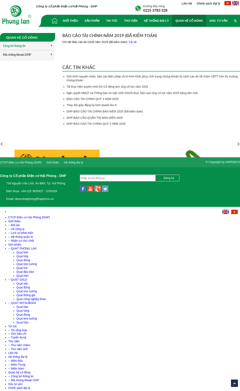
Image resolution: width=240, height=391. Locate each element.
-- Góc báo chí (17, 332)
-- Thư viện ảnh (18, 347)
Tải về (133, 42)
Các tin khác (78, 67)
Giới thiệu (70, 20)
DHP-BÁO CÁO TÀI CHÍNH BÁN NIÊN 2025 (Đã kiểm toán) (104, 111)
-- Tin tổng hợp (17, 328)
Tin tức (112, 20)
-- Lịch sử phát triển (20, 231)
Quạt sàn (22, 281)
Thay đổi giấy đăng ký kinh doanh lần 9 (91, 105)
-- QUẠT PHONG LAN (22, 246)
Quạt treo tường (26, 262)
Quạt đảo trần (25, 270)
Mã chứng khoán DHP (27, 54)
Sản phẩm (92, 20)
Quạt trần (22, 274)
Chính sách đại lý (208, 3)
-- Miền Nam (16, 366)
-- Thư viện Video (19, 343)
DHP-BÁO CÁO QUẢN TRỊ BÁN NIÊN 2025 (94, 117)
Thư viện (130, 20)
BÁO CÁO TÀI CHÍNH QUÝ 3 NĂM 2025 (92, 99)
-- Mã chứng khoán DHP (23, 378)
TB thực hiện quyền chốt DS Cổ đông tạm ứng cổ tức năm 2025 (107, 86)
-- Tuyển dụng (17, 335)
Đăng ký (169, 176)
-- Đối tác (14, 223)
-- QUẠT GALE (17, 278)
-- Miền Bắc (15, 359)
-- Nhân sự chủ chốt (21, 239)
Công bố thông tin (27, 46)
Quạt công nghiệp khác (31, 297)
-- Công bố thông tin (21, 374)
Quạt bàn (22, 250)
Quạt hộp (22, 254)
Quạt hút (21, 266)
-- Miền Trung (16, 363)
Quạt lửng (22, 309)
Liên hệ (187, 3)
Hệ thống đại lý (156, 20)
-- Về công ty (16, 227)
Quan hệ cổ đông (189, 20)
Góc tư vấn (218, 20)
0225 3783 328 (155, 10)
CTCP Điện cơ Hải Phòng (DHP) (21, 160)
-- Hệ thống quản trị (20, 235)
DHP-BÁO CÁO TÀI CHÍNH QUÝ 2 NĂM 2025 (96, 123)
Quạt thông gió (25, 293)
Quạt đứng (23, 258)
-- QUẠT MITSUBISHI (22, 301)
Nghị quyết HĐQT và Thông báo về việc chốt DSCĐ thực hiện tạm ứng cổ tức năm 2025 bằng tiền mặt (132, 93)
